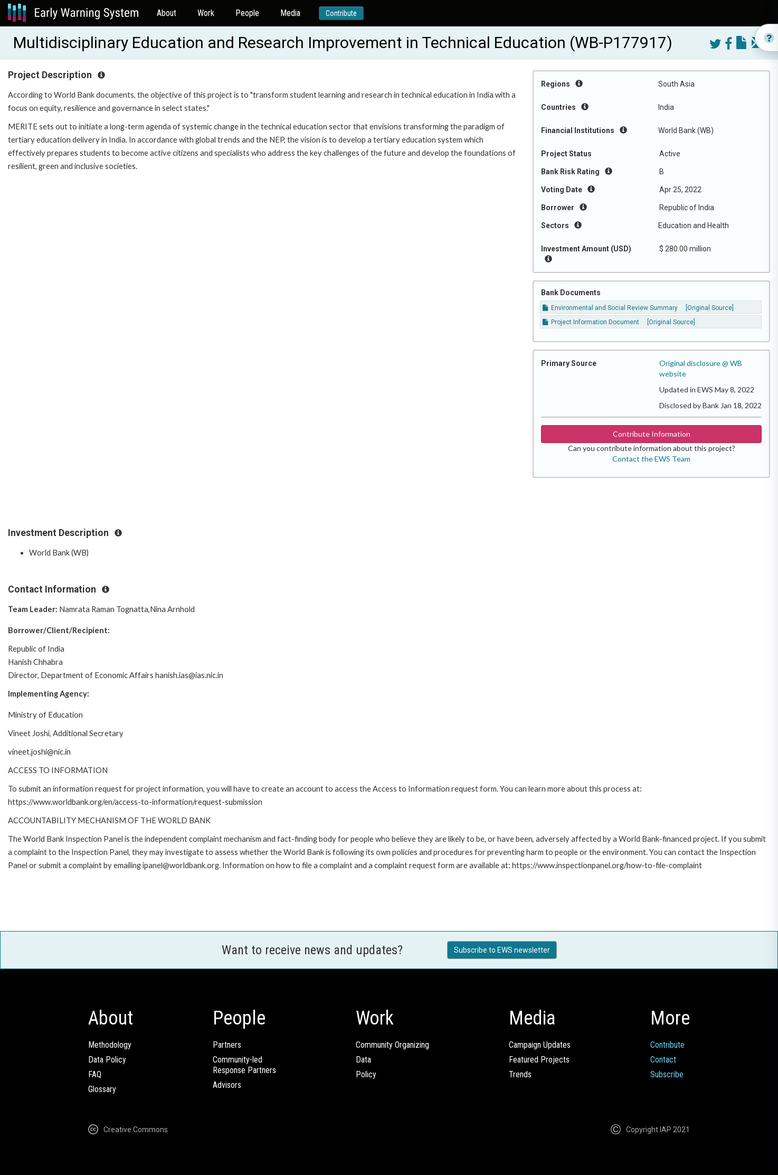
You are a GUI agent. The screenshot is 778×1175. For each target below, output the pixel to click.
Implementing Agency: (49, 693)
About (166, 13)
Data (363, 1060)
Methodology (109, 1045)
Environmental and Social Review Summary (610, 308)
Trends (520, 1074)
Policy (366, 1074)
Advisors (227, 1085)
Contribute (341, 13)
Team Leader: (33, 609)
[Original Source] (710, 308)
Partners (227, 1045)
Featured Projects (539, 1060)
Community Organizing (392, 1045)
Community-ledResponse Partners (244, 1065)
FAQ (94, 1074)
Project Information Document (591, 322)
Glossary (102, 1089)
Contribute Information (651, 433)
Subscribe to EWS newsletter (502, 950)
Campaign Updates (540, 1045)
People (247, 13)
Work (205, 13)
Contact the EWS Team (651, 458)
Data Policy (107, 1060)
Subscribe (667, 1074)
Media (290, 13)
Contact (663, 1060)
